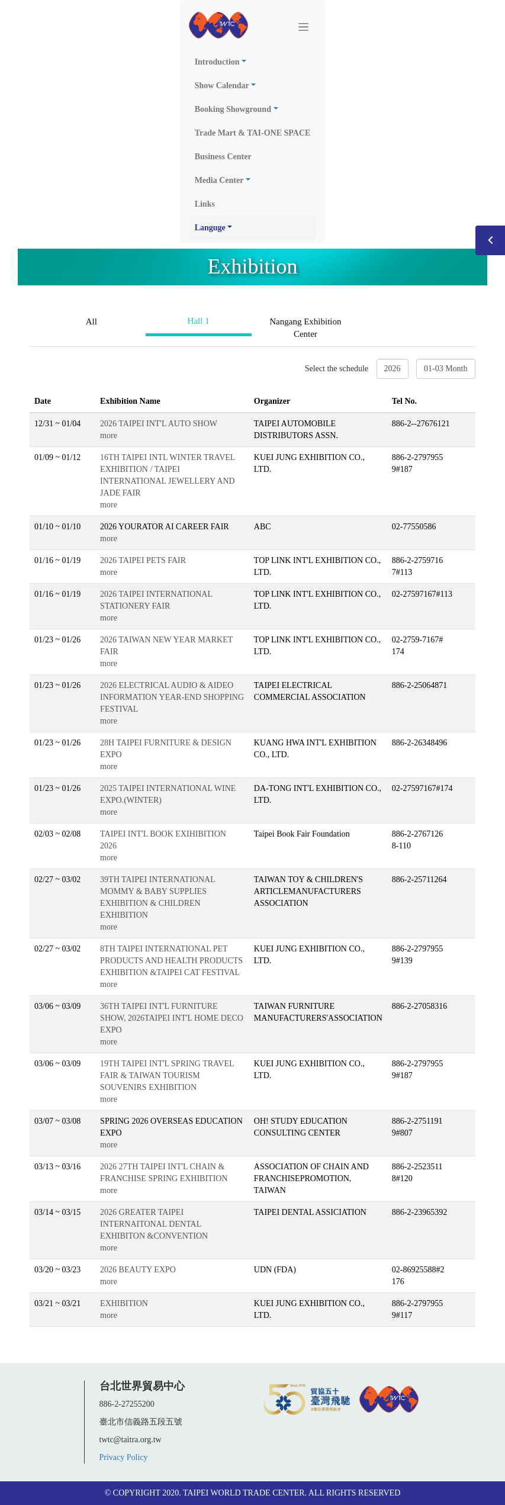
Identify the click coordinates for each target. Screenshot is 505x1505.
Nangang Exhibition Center (305, 328)
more (108, 435)
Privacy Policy (123, 1457)
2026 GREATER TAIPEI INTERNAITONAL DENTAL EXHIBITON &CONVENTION (154, 1224)
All (91, 321)
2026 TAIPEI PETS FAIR (143, 560)
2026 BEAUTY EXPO (138, 1269)
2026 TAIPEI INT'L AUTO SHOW (158, 423)
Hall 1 (199, 321)
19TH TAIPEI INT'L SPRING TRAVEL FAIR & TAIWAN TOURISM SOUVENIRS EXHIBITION (167, 1075)
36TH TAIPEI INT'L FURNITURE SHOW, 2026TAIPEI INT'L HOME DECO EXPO (171, 1018)
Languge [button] (210, 227)
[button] (253, 62)
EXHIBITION (124, 1303)
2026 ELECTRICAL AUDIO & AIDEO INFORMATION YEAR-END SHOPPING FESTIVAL (172, 697)
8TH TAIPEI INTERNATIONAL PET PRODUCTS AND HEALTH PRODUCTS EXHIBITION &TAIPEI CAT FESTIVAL (171, 960)
